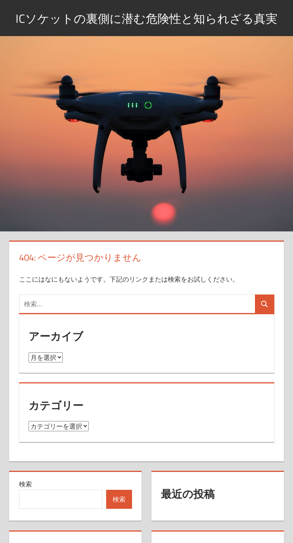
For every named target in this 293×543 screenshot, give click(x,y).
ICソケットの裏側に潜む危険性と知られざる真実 (146, 27)
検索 (25, 503)
